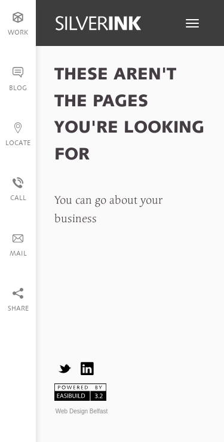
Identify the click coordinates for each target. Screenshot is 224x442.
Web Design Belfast (82, 411)
